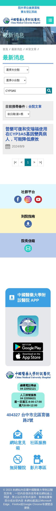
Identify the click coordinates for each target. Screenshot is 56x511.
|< (15, 162)
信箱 (28, 248)
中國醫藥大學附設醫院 (28, 375)
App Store (28, 356)
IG (28, 199)
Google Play (28, 347)
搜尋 (49, 91)
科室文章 (31, 49)
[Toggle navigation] (50, 20)
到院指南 (28, 224)
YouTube (38, 199)
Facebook (18, 199)
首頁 (5, 49)
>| (40, 162)
